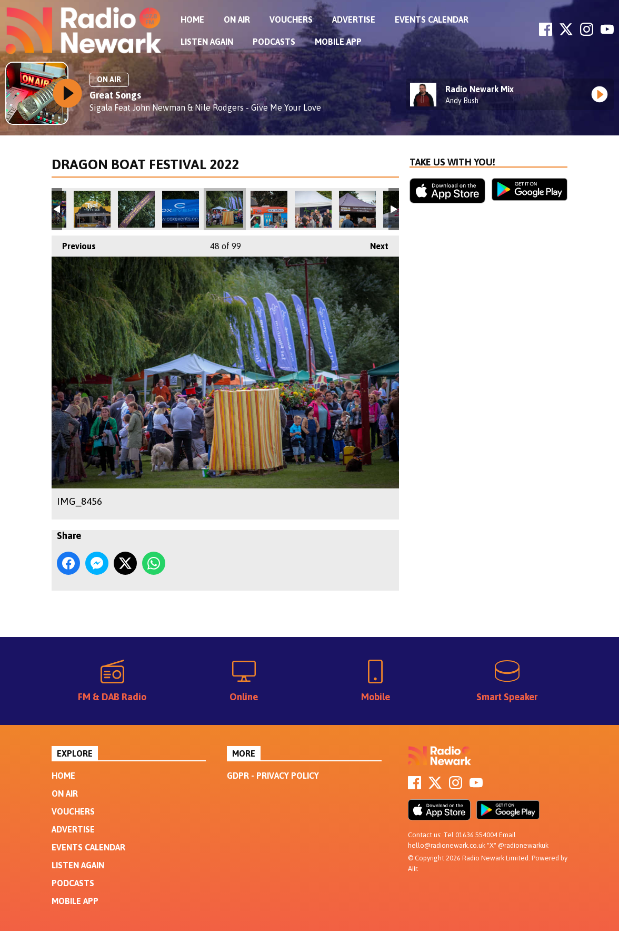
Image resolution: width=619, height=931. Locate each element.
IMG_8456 (224, 209)
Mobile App (338, 41)
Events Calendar (431, 19)
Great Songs (115, 95)
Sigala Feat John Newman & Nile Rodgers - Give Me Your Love (205, 107)
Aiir (412, 869)
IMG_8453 (136, 209)
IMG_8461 (357, 209)
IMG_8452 (92, 209)
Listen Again (207, 41)
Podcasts (274, 41)
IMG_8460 (313, 209)
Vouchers (291, 19)
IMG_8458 (269, 209)
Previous (74, 243)
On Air (237, 19)
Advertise (353, 19)
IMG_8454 (180, 209)
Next (374, 243)
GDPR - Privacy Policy (273, 775)
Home (192, 19)
